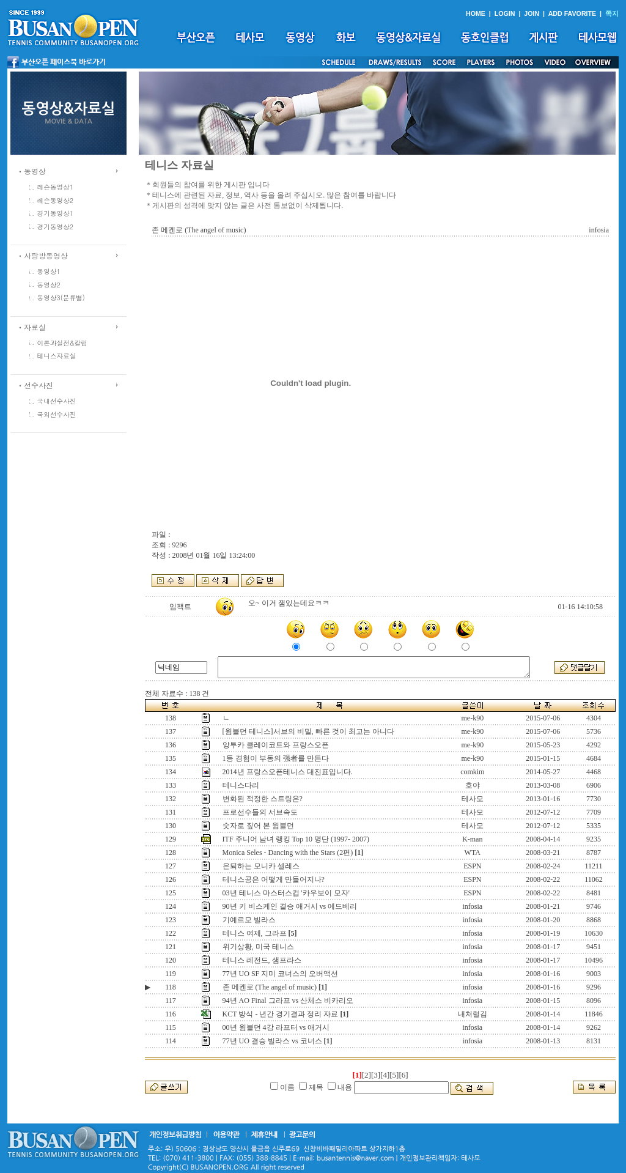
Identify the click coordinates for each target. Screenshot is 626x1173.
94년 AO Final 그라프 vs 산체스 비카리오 (288, 1000)
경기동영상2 (55, 226)
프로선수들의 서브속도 (260, 812)
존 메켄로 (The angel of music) (270, 987)
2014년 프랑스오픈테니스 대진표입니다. (288, 772)
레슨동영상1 (55, 186)
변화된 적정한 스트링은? (263, 798)
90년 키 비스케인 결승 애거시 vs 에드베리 (290, 906)
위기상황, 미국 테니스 (258, 946)
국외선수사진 (56, 414)
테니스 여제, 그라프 (255, 933)
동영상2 (49, 284)
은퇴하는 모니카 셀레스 (261, 866)
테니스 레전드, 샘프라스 (262, 960)
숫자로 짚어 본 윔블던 (258, 825)
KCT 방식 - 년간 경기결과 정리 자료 (281, 1014)
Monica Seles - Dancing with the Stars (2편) (288, 852)
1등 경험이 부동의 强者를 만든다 (276, 758)
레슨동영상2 (55, 200)
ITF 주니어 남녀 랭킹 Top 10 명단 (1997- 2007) (296, 839)
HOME (475, 13)
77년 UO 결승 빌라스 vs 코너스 (272, 1041)
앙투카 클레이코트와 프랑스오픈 (276, 745)
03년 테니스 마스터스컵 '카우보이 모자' (286, 893)
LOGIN (505, 13)
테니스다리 (241, 785)
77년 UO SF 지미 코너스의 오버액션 (281, 973)
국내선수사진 (56, 400)
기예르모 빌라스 (249, 920)
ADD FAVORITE (572, 13)
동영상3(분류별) (61, 297)
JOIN (531, 13)
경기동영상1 (55, 213)
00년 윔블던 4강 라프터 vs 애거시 (276, 1027)
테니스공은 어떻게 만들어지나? (274, 879)
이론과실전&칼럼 (62, 342)
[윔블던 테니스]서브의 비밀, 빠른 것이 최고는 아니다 (308, 731)
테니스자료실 (56, 355)
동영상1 (49, 271)
